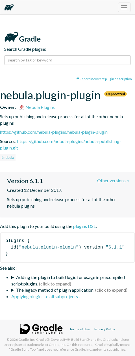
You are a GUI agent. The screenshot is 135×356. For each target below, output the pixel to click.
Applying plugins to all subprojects (45, 296)
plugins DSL (84, 226)
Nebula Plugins (37, 107)
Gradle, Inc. (27, 339)
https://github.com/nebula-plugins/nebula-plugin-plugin (54, 132)
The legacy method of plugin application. (55, 290)
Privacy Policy (104, 329)
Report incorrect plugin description (104, 79)
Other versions (113, 180)
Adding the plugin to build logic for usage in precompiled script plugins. (68, 280)
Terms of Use (79, 329)
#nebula (7, 157)
